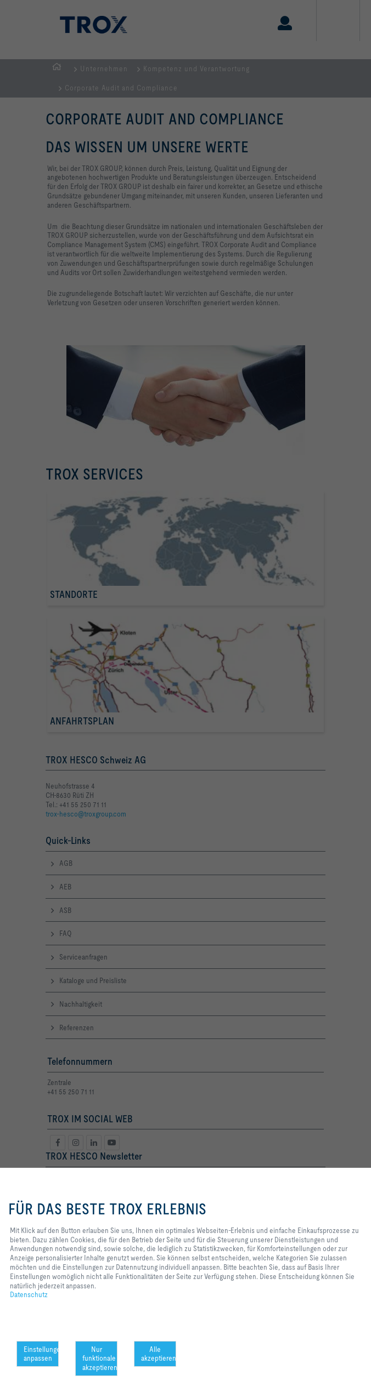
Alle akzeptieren (158, 1354)
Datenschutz (29, 1294)
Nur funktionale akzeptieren (99, 1358)
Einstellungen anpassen (41, 1354)
